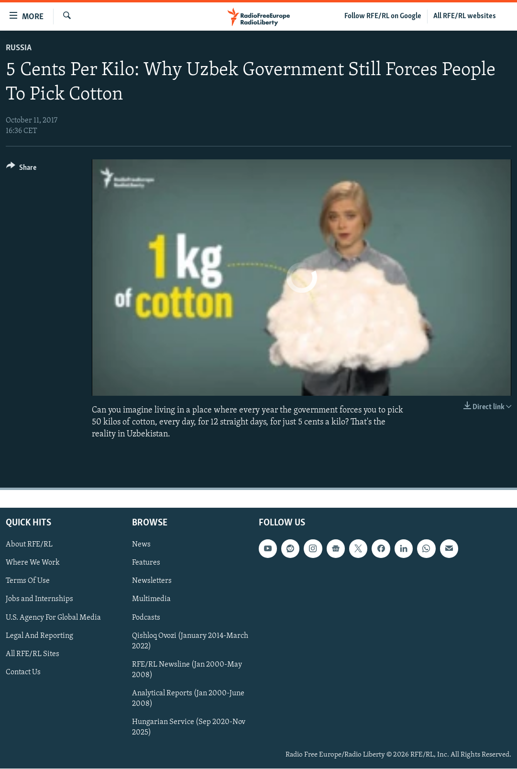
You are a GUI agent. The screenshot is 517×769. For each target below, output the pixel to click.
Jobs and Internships (39, 599)
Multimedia (151, 599)
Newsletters (152, 581)
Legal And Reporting (39, 636)
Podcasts (146, 618)
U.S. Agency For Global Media (53, 618)
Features (146, 563)
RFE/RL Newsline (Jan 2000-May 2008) (187, 670)
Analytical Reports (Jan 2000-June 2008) (188, 699)
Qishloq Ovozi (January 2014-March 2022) (190, 641)
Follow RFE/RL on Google (382, 16)
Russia (19, 48)
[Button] (21, 169)
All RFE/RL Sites (32, 654)
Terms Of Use (28, 581)
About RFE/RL (29, 545)
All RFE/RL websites (464, 16)
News (141, 545)
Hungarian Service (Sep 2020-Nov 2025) (188, 727)
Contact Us (23, 672)
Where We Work (33, 563)
